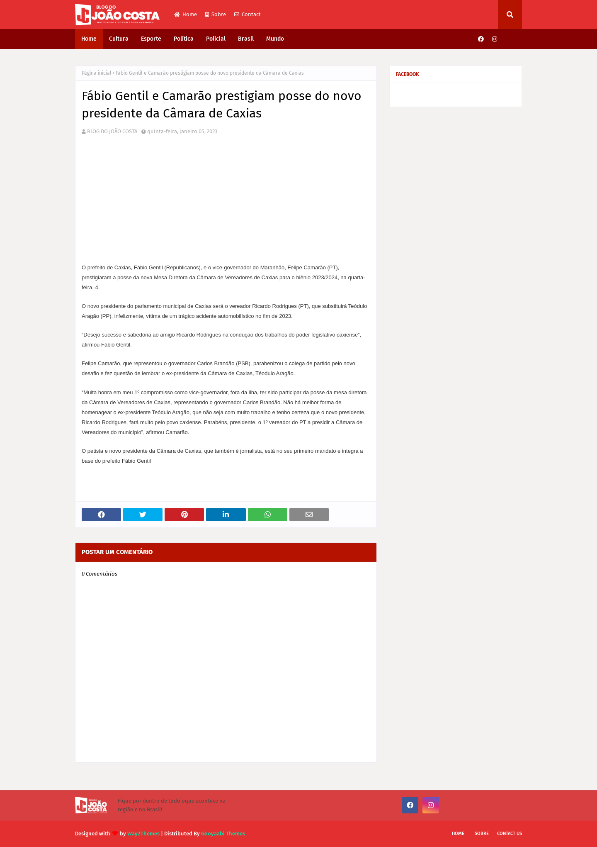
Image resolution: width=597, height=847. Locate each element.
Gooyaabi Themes (223, 833)
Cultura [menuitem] (119, 38)
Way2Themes (143, 833)
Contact (247, 14)
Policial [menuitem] (216, 38)
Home (185, 14)
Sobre (215, 14)
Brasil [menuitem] (246, 38)
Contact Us (509, 833)
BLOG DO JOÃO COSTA (112, 131)
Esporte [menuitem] (151, 38)
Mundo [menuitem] (275, 38)
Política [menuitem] (184, 38)
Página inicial (97, 73)
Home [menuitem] (89, 38)
